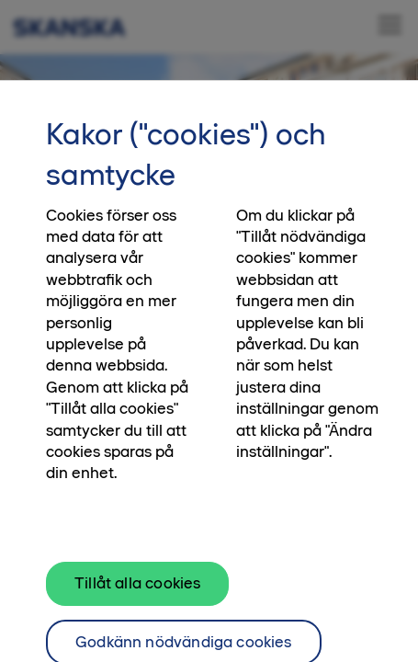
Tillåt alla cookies (137, 596)
